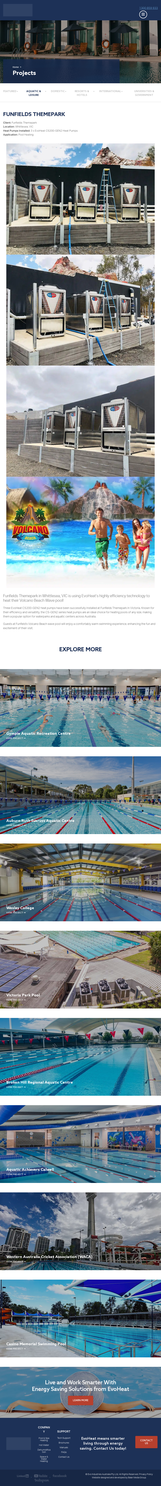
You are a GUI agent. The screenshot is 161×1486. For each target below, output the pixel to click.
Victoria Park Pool (23, 995)
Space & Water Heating (44, 1459)
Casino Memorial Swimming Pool (36, 1344)
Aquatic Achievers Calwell (30, 1170)
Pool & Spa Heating (44, 1439)
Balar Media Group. (137, 1478)
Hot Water (44, 1445)
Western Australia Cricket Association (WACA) (49, 1257)
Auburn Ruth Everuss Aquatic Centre (40, 821)
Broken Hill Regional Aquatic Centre (39, 1082)
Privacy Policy (146, 1474)
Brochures (64, 1443)
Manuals (64, 1448)
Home (16, 67)
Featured (9, 91)
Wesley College (20, 908)
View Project (16, 738)
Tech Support (63, 1438)
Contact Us (63, 1457)
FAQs (64, 1452)
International (110, 91)
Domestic (58, 91)
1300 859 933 (148, 8)
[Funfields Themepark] (80, 199)
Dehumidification (44, 1451)
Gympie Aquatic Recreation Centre (38, 733)
